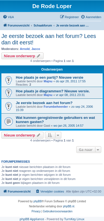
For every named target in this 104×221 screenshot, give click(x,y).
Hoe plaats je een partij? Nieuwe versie (49, 77)
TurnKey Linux (74, 219)
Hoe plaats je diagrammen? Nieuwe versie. (53, 91)
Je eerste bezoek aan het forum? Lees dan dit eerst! (48, 39)
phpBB (38, 201)
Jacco (35, 49)
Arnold (25, 49)
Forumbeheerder (56, 106)
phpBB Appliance (32, 219)
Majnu (48, 81)
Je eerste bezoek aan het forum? (44, 103)
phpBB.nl (68, 206)
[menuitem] (8, 17)
